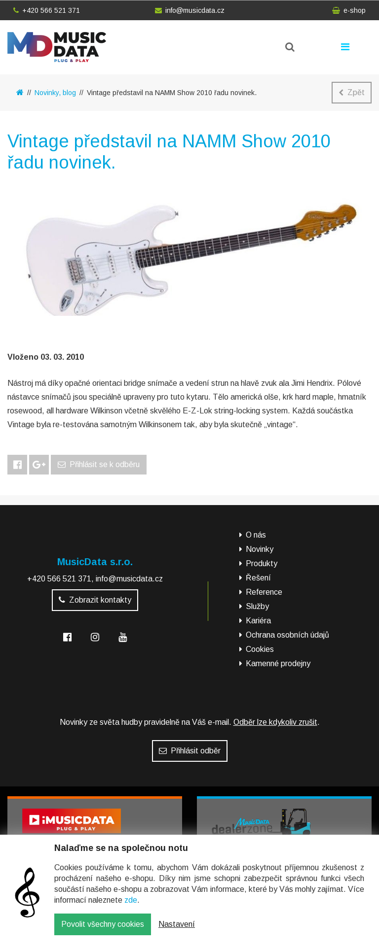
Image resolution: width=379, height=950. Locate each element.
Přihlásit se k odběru (99, 464)
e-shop (349, 10)
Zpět (352, 92)
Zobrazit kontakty (95, 600)
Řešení (258, 578)
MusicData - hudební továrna (56, 47)
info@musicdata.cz (190, 10)
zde (130, 907)
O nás (256, 535)
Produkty (261, 563)
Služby (257, 606)
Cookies (260, 649)
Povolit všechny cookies (102, 931)
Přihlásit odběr (190, 750)
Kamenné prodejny (278, 663)
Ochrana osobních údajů (287, 635)
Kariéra (258, 620)
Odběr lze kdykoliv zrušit (275, 722)
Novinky (259, 549)
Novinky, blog (55, 93)
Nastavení (176, 931)
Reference (264, 592)
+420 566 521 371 (46, 10)
